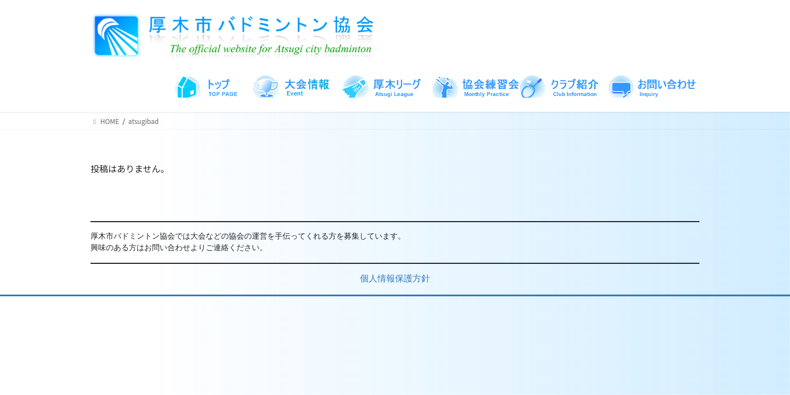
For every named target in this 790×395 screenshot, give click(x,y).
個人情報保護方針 (395, 279)
